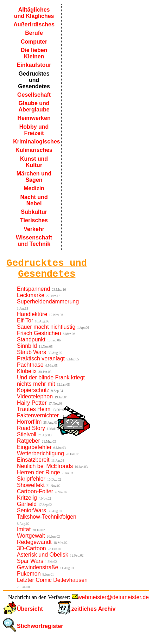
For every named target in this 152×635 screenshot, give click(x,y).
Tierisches (34, 220)
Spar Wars (30, 561)
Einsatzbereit (33, 460)
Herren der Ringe (38, 472)
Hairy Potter (31, 403)
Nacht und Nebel (34, 200)
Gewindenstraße (37, 567)
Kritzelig (27, 498)
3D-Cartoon (31, 548)
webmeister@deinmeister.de (113, 597)
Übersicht (30, 609)
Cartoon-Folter (35, 491)
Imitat (24, 529)
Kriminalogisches (34, 142)
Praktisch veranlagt (41, 358)
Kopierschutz (33, 390)
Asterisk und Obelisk (42, 555)
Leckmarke (30, 295)
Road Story (31, 428)
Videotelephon (35, 396)
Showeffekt (31, 485)
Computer (34, 42)
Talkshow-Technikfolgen (46, 517)
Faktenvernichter (38, 415)
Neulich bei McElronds (45, 466)
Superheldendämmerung (48, 301)
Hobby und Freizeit (34, 130)
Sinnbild (27, 346)
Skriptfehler (31, 479)
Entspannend (33, 289)
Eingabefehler (34, 447)
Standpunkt (31, 339)
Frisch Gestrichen (39, 333)
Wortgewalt (31, 536)
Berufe (34, 33)
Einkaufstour (34, 65)
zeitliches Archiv (93, 609)
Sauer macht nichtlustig (46, 327)
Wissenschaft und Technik (34, 241)
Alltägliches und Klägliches (34, 13)
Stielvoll (26, 434)
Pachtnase (30, 365)
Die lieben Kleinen (34, 53)
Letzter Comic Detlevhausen (52, 580)
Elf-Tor (25, 320)
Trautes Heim (33, 409)
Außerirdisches (33, 24)
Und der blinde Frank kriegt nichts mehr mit (51, 380)
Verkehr (34, 229)
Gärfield (27, 504)
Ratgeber (28, 441)
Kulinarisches (33, 150)
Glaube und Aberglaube (34, 106)
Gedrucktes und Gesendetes (34, 80)
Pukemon (29, 574)
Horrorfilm (29, 422)
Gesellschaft (34, 95)
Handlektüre (32, 314)
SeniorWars (31, 510)
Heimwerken (33, 118)
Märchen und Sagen (34, 177)
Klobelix (27, 371)
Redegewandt (34, 542)
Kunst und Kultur (34, 162)
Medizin (34, 188)
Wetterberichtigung (40, 453)
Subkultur (34, 212)
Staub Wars (31, 352)
